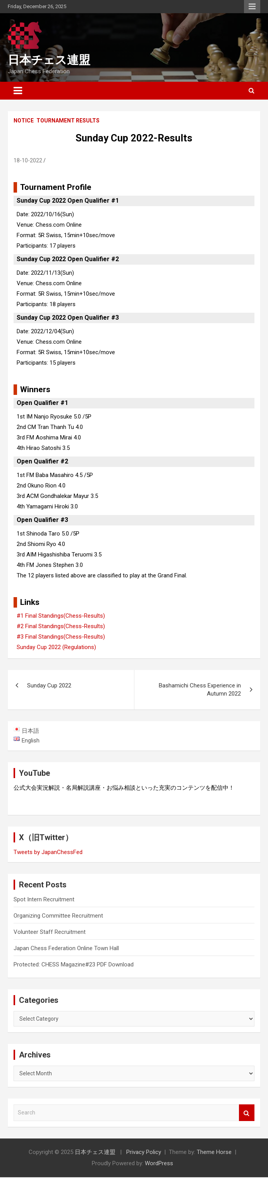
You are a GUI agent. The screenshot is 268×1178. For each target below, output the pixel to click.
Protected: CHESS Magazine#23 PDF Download (74, 965)
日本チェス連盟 (49, 60)
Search (246, 1113)
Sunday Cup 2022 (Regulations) (56, 647)
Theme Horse (214, 1152)
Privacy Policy (143, 1152)
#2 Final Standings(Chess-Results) (61, 626)
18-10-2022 (28, 160)
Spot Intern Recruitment (44, 900)
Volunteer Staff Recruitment (50, 932)
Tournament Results (68, 120)
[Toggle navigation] (18, 91)
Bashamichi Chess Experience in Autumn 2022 (200, 689)
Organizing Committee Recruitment (58, 916)
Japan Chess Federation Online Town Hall (66, 949)
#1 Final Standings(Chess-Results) (61, 615)
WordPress (159, 1164)
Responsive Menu (252, 6)
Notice (24, 120)
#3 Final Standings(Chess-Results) (61, 636)
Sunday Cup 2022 (49, 685)
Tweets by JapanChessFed (48, 852)
